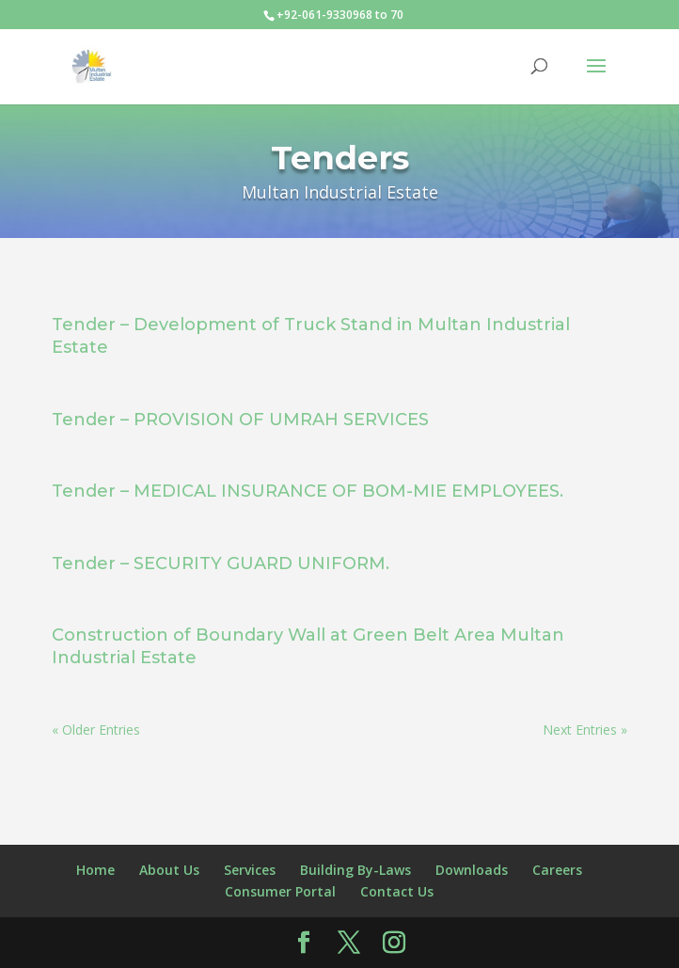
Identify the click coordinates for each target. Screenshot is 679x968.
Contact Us (397, 891)
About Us (169, 870)
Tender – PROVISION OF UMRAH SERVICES (240, 419)
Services (250, 870)
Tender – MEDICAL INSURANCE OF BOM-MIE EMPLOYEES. (307, 491)
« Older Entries (96, 729)
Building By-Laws (355, 870)
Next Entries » (585, 729)
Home (95, 870)
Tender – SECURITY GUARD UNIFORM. (220, 563)
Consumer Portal (280, 891)
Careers (557, 870)
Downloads (471, 870)
